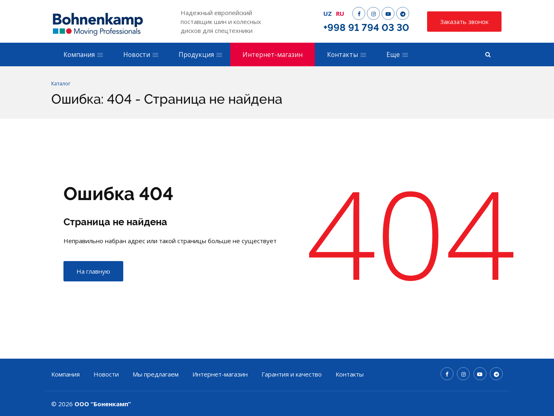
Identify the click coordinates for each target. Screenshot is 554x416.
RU (340, 13)
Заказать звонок (464, 21)
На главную (93, 272)
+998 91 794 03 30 (366, 27)
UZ (327, 13)
